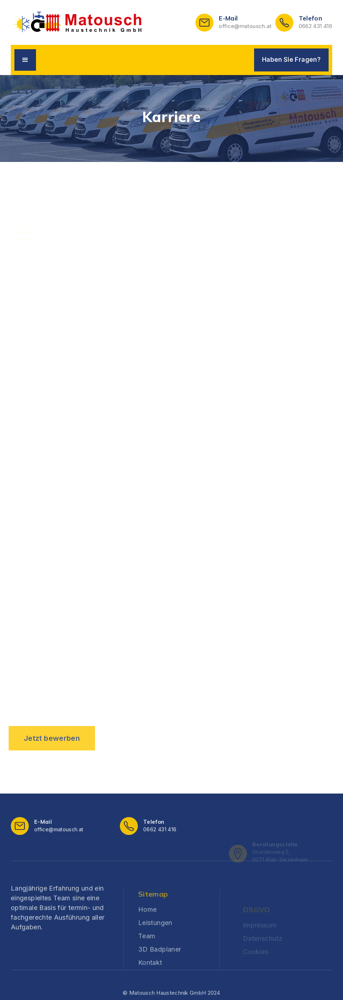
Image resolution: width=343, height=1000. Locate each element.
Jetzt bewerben (52, 738)
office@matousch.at (245, 26)
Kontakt (150, 980)
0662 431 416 (315, 26)
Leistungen (155, 940)
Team (146, 953)
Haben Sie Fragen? (291, 59)
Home (147, 927)
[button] (25, 60)
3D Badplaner (159, 967)
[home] (78, 22)
